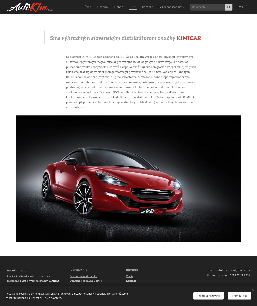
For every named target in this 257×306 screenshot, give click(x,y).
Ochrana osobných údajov (86, 280)
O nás (129, 276)
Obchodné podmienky (83, 276)
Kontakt (131, 280)
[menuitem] (96, 7)
